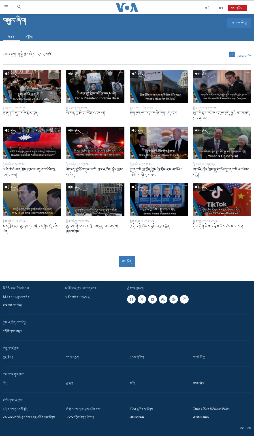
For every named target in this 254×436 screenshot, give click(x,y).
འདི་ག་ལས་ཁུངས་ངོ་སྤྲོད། (15, 409)
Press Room (137, 417)
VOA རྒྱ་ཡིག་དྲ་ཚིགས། (141, 409)
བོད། (5, 383)
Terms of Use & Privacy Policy (211, 409)
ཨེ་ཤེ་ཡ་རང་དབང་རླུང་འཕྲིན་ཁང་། (84, 409)
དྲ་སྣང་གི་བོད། (137, 357)
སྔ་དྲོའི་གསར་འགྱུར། (13, 331)
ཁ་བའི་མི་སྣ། (199, 357)
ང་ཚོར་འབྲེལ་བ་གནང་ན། (77, 297)
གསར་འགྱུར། (72, 357)
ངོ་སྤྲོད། (29, 37)
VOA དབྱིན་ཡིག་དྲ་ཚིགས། (80, 417)
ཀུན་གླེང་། (8, 357)
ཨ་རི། (132, 383)
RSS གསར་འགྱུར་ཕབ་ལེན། (16, 297)
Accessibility (201, 417)
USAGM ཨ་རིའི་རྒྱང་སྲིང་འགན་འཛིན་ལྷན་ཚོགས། (29, 417)
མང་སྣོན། (127, 261)
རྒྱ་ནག (69, 383)
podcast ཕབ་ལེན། (12, 305)
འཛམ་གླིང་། (199, 383)
